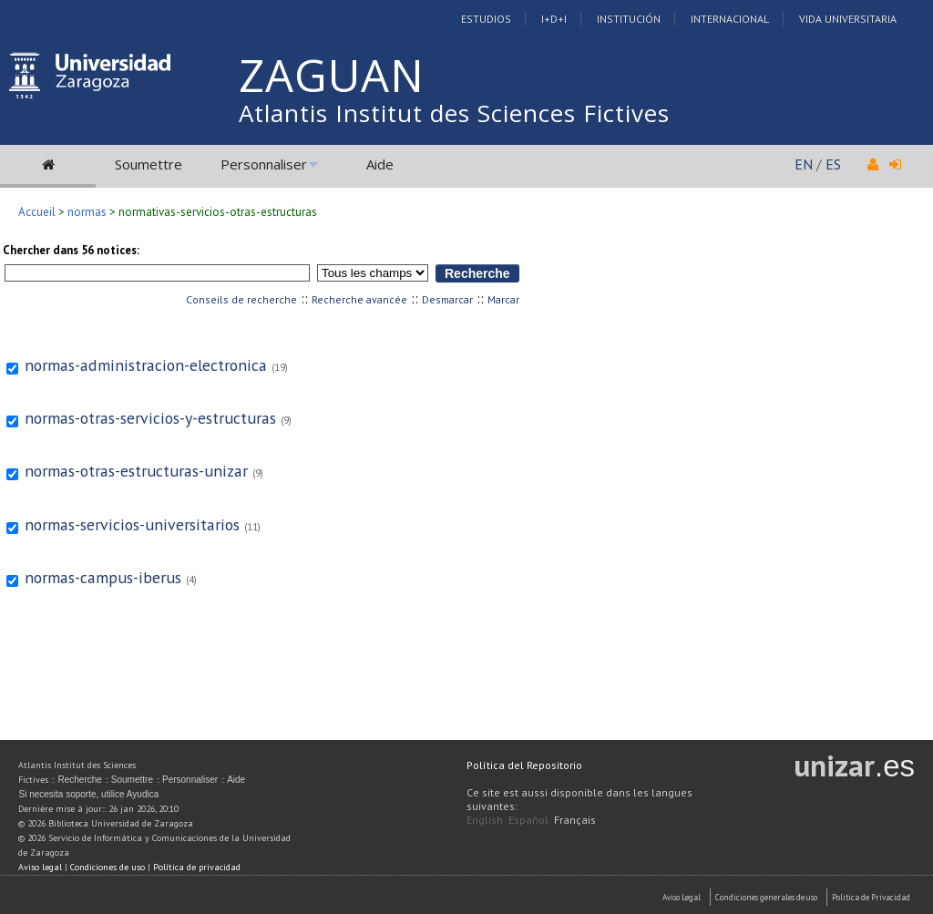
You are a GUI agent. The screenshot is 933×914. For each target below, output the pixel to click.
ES (833, 164)
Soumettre (148, 164)
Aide (380, 164)
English (484, 820)
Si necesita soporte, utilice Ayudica (88, 794)
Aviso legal (40, 867)
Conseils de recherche (241, 299)
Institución (629, 19)
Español (528, 820)
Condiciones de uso (107, 867)
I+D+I (554, 19)
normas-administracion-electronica (146, 364)
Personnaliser (263, 164)
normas (87, 212)
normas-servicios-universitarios (132, 524)
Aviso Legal (681, 897)
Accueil (37, 212)
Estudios (486, 19)
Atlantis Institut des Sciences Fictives (454, 113)
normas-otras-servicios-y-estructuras (150, 417)
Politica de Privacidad (871, 897)
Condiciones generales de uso (766, 897)
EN (804, 164)
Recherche (79, 780)
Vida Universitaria (848, 19)
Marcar (503, 299)
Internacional (730, 19)
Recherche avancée (359, 299)
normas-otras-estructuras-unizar (136, 470)
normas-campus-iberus (103, 577)
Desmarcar (447, 299)
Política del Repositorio (524, 765)
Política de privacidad (197, 867)
